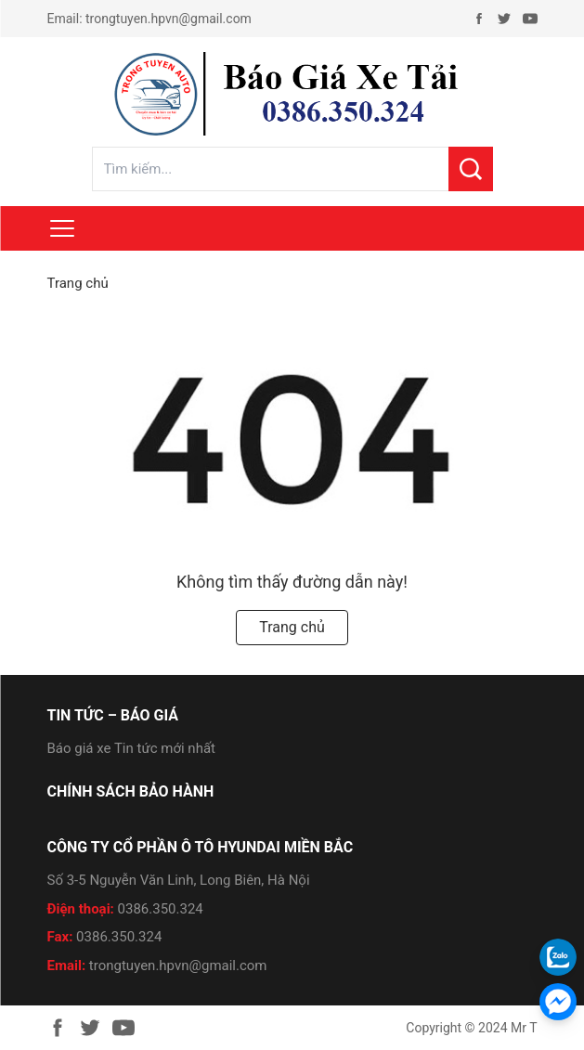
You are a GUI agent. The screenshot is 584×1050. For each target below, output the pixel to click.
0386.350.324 (160, 909)
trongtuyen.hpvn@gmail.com (168, 18)
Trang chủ (78, 283)
